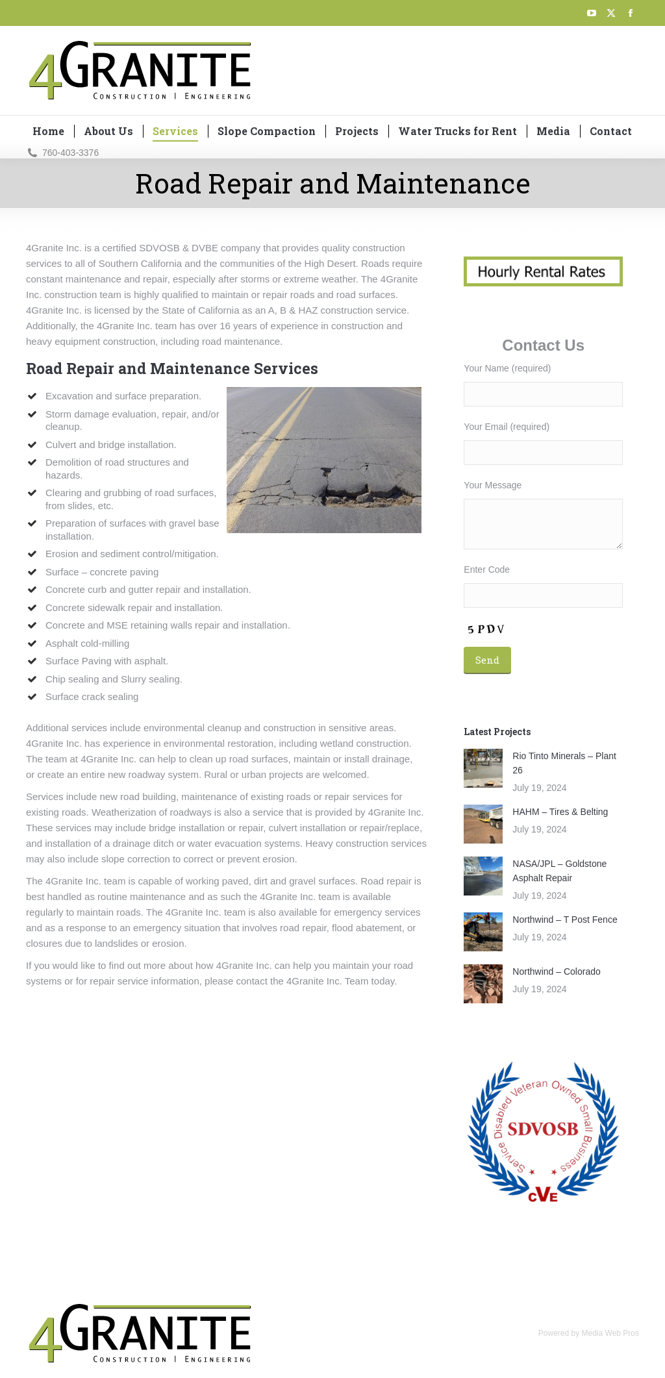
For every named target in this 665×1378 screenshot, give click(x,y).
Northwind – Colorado (556, 971)
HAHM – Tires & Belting (560, 812)
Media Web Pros (610, 1333)
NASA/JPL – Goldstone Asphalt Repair (559, 870)
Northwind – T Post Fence (564, 919)
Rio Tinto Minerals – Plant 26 (564, 763)
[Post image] (483, 768)
